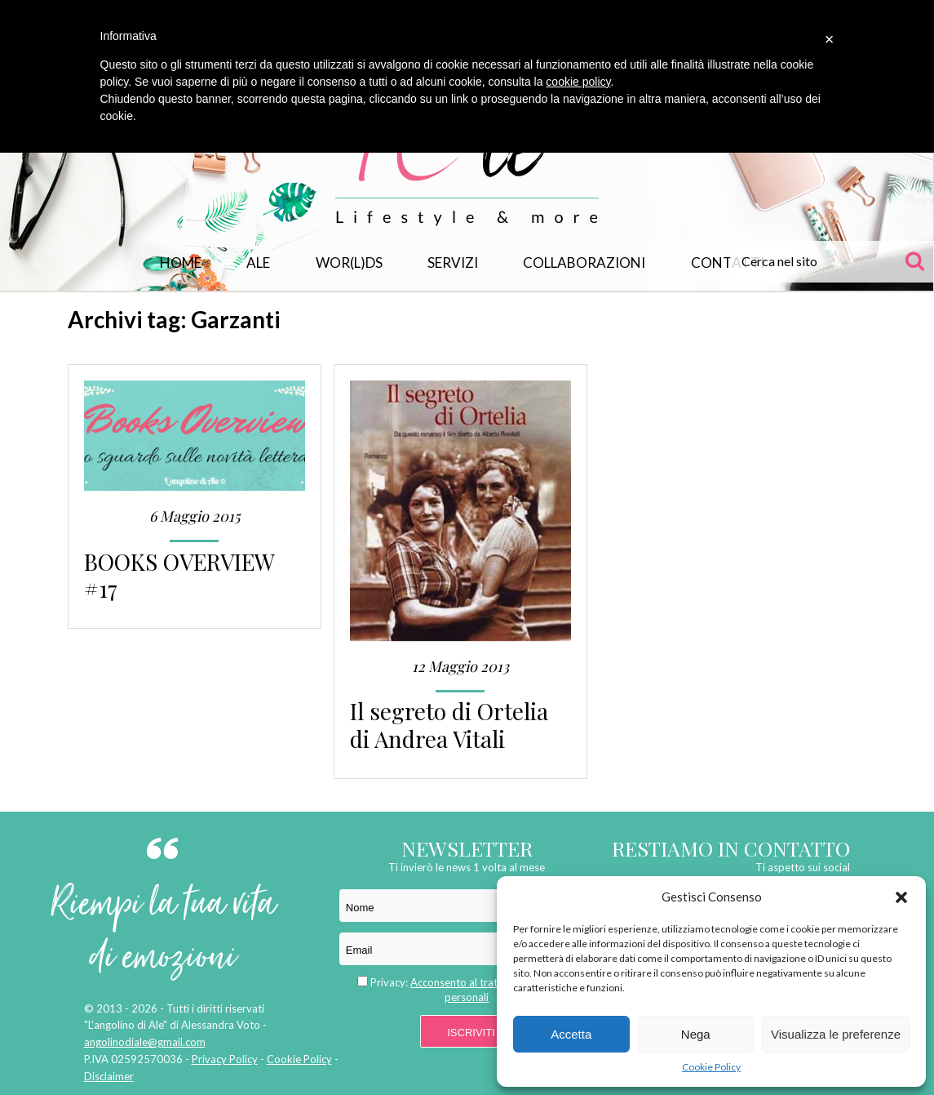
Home (180, 262)
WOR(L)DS (349, 262)
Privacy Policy (225, 1059)
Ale (258, 262)
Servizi (452, 262)
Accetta (571, 1034)
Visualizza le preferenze (836, 1034)
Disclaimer (109, 1076)
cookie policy (578, 81)
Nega (695, 1034)
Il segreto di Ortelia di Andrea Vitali (449, 724)
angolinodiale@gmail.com (145, 1041)
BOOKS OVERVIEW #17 (179, 574)
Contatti (727, 262)
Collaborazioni (584, 262)
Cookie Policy (711, 1067)
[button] (901, 897)
